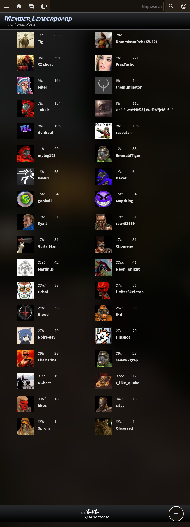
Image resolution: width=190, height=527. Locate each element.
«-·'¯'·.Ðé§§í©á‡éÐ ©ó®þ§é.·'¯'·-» (147, 109)
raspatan (124, 132)
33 (134, 307)
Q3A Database (97, 516)
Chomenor (125, 246)
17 (134, 376)
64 (134, 171)
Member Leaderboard (38, 18)
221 (135, 57)
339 (135, 34)
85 (134, 148)
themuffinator (129, 87)
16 (56, 398)
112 (135, 103)
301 (57, 57)
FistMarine (47, 359)
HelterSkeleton (130, 291)
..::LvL (90, 511)
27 (56, 353)
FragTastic (125, 64)
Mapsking (124, 200)
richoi (43, 291)
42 (56, 262)
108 (57, 125)
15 (134, 398)
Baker (121, 177)
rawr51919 (125, 223)
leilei (42, 87)
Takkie (44, 109)
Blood (43, 314)
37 (56, 285)
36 (134, 285)
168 (57, 80)
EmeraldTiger (128, 155)
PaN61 (43, 177)
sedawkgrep (127, 359)
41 (134, 262)
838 (57, 34)
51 (56, 216)
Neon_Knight (128, 269)
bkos (42, 405)
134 (57, 103)
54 (56, 194)
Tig (40, 41)
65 (56, 171)
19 (56, 376)
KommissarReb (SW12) (136, 41)
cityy (120, 405)
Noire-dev (46, 337)
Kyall (42, 223)
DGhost (44, 382)
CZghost (45, 64)
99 (56, 148)
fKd (119, 314)
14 (56, 421)
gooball (45, 200)
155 (135, 80)
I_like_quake (127, 382)
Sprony (44, 428)
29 (56, 330)
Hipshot (123, 337)
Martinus (46, 269)
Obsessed (124, 428)
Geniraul (45, 132)
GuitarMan (47, 246)
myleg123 (46, 155)
